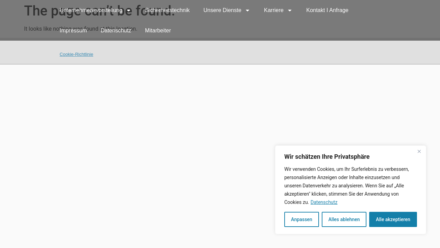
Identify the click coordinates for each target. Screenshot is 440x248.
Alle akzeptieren (393, 219)
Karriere (278, 10)
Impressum (73, 30)
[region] (350, 189)
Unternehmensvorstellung (95, 10)
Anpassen (301, 219)
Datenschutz (324, 202)
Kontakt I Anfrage (327, 10)
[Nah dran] (419, 151)
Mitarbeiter (158, 30)
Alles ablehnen (344, 219)
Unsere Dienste (227, 10)
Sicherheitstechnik (167, 10)
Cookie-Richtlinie (77, 54)
